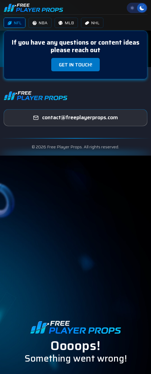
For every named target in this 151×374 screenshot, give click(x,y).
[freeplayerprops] (75, 117)
